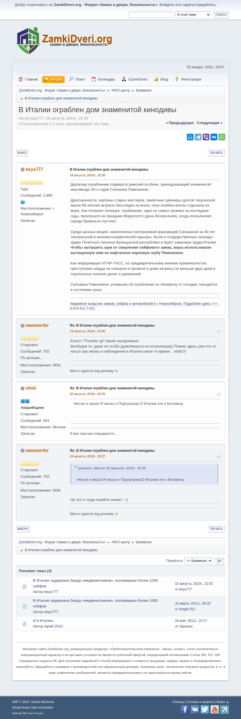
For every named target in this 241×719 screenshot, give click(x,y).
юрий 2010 (53, 626)
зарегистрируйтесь (199, 5)
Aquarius (185, 626)
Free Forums (35, 713)
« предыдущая (180, 123)
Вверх (22, 529)
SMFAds (17, 713)
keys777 (34, 169)
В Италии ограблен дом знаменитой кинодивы (109, 169)
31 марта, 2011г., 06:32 (193, 603)
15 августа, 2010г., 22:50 (194, 584)
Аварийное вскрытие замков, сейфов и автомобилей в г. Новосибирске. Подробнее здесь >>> (144, 304)
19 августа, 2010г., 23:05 (87, 331)
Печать (216, 153)
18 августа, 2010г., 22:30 (87, 175)
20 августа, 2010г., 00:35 (87, 394)
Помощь (178, 701)
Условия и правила (200, 701)
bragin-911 (187, 609)
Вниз (21, 153)
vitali (31, 388)
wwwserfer (37, 325)
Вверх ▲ (223, 701)
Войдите (166, 5)
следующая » (209, 123)
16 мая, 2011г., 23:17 (191, 621)
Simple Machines (42, 701)
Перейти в (174, 561)
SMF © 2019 (20, 701)
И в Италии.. (44, 620)
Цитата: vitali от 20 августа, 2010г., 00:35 (112, 468)
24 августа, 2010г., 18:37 (87, 456)
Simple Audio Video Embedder (32, 707)
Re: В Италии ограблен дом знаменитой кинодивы (112, 325)
